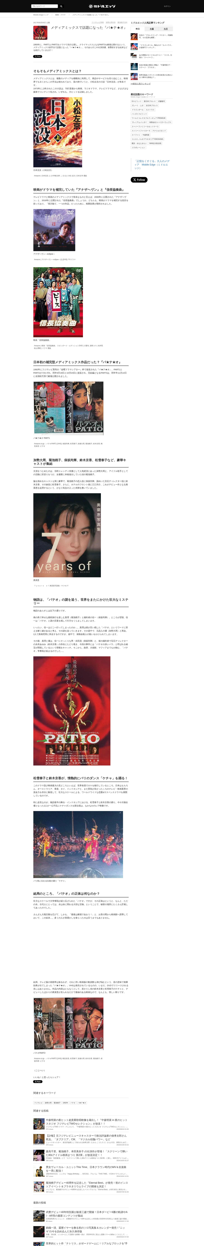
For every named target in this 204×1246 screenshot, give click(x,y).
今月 (166, 29)
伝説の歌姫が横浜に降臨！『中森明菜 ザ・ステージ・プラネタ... (155, 66)
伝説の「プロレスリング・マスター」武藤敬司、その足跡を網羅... (156, 36)
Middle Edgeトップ (40, 15)
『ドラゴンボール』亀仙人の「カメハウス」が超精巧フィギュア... (156, 46)
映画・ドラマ (60, 15)
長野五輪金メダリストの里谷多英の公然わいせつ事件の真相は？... (156, 76)
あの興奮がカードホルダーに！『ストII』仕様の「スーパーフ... (155, 56)
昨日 (138, 29)
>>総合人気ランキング (141, 84)
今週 (152, 29)
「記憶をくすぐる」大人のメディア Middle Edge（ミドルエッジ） (152, 165)
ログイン (167, 6)
